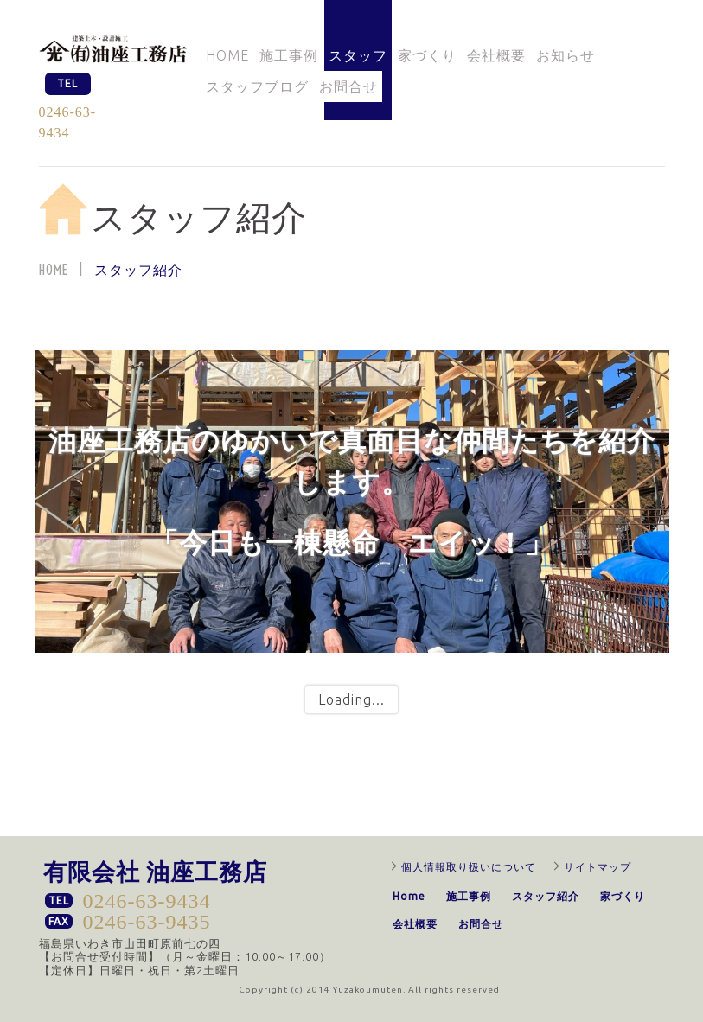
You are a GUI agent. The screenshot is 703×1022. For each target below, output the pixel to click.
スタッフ (358, 55)
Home (227, 55)
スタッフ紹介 (545, 896)
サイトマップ (597, 866)
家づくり (427, 55)
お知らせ (565, 55)
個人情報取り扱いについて (468, 866)
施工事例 (288, 55)
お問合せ (348, 86)
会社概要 (496, 55)
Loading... (351, 699)
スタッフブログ (257, 86)
